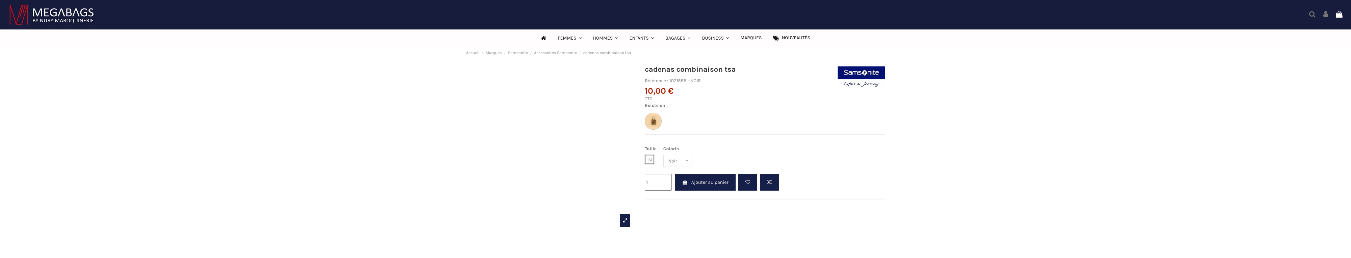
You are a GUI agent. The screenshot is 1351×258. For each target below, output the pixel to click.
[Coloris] (677, 161)
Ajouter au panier (705, 182)
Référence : (656, 81)
